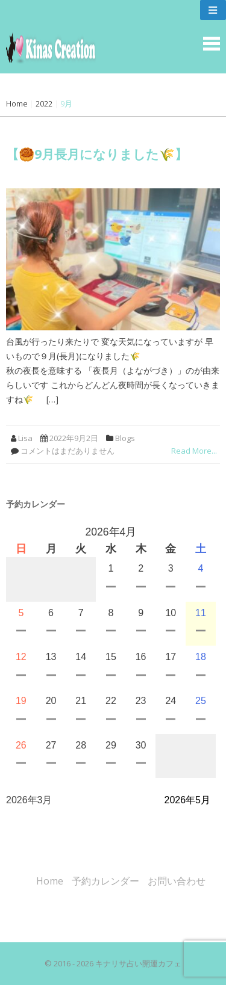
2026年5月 (188, 800)
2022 (44, 103)
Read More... (194, 450)
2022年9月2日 (73, 438)
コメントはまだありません (67, 451)
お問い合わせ (177, 881)
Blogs (125, 438)
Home (17, 103)
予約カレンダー (105, 881)
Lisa (25, 438)
